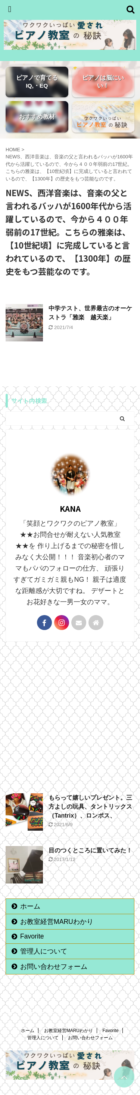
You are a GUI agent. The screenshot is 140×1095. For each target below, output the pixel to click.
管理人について (43, 951)
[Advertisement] (70, 715)
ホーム (30, 906)
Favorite (32, 936)
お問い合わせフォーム (53, 966)
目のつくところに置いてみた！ (90, 850)
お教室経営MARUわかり (56, 921)
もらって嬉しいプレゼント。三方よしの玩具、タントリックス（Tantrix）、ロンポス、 (90, 806)
